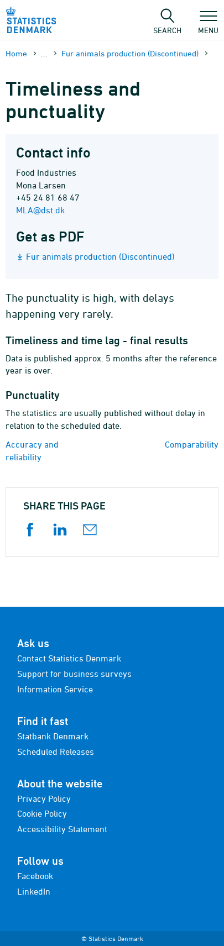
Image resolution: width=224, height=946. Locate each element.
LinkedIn (33, 891)
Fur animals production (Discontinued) (130, 53)
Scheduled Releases (55, 751)
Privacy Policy (44, 798)
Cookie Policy (42, 813)
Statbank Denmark (52, 736)
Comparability (191, 444)
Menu (208, 24)
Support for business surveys (74, 674)
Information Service (55, 689)
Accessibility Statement (62, 829)
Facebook (35, 876)
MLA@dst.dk (40, 210)
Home (16, 53)
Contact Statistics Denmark (69, 658)
